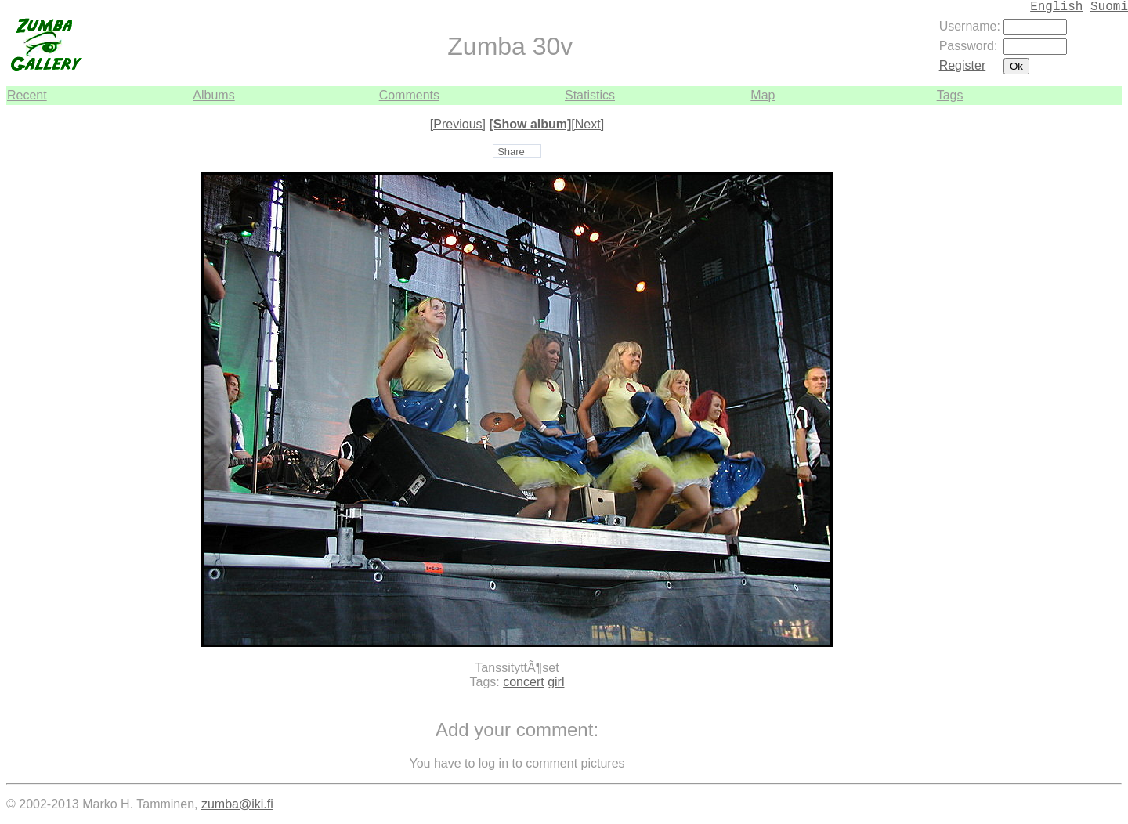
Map (762, 95)
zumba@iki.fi (237, 804)
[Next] (587, 124)
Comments (409, 95)
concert (523, 681)
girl (556, 681)
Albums (213, 95)
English (1056, 7)
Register (962, 65)
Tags (950, 95)
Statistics (590, 95)
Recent (27, 95)
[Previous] (458, 124)
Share (511, 151)
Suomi (1109, 7)
